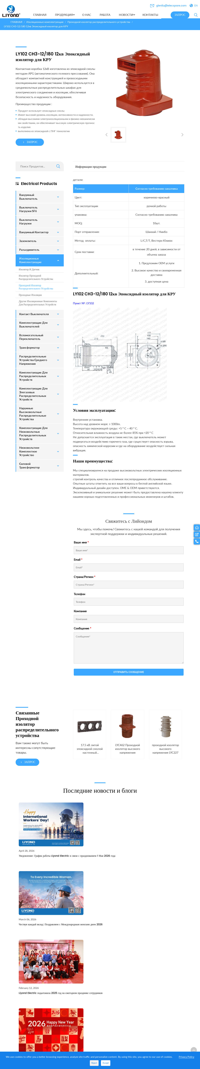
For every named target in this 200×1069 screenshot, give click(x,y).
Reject (94, 1063)
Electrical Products (36, 186)
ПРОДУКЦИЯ (93, 926)
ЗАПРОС (180, 15)
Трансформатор (94, 1043)
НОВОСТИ (124, 937)
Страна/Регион (84, 579)
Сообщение (82, 630)
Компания (80, 613)
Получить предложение (36, 994)
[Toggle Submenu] (58, 199)
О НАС (122, 926)
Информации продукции (90, 169)
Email (78, 561)
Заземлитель (92, 962)
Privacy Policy (186, 1056)
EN (196, 5)
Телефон (79, 596)
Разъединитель (93, 1038)
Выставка (123, 942)
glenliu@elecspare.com (171, 6)
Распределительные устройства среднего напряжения (97, 1028)
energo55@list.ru (163, 969)
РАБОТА (123, 932)
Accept (105, 1063)
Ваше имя (81, 544)
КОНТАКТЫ (152, 926)
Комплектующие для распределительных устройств (97, 1003)
